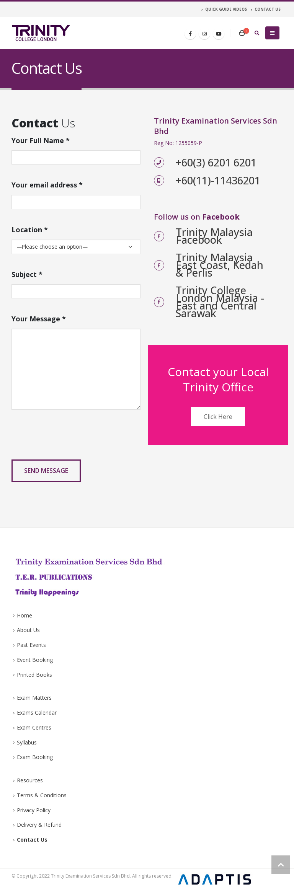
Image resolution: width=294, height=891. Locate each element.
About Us (28, 630)
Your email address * (47, 184)
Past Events (31, 644)
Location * (29, 229)
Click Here (218, 416)
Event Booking (35, 659)
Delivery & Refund (39, 824)
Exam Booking (35, 757)
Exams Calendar (37, 712)
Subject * (26, 274)
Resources (30, 780)
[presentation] (69, 438)
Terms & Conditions (42, 795)
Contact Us (32, 839)
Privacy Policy (34, 810)
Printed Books (34, 674)
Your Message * (38, 318)
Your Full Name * (40, 140)
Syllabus (27, 742)
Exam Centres (34, 727)
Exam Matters (34, 697)
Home (24, 615)
